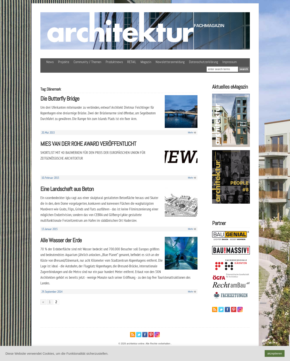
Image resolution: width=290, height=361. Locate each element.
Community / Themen (87, 62)
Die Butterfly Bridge (59, 98)
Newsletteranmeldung (170, 62)
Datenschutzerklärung (203, 62)
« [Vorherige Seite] (43, 302)
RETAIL (131, 62)
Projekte (63, 62)
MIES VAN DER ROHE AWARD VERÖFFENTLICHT (88, 144)
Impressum (229, 62)
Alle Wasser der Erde (61, 240)
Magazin (146, 62)
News (50, 62)
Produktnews (114, 62)
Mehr (190, 132)
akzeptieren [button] (274, 353)
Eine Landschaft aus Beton (67, 189)
